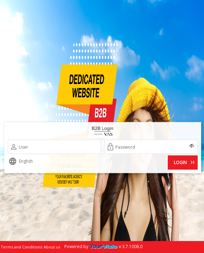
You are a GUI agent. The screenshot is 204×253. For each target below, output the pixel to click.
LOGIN (185, 162)
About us (52, 246)
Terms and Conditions (21, 246)
